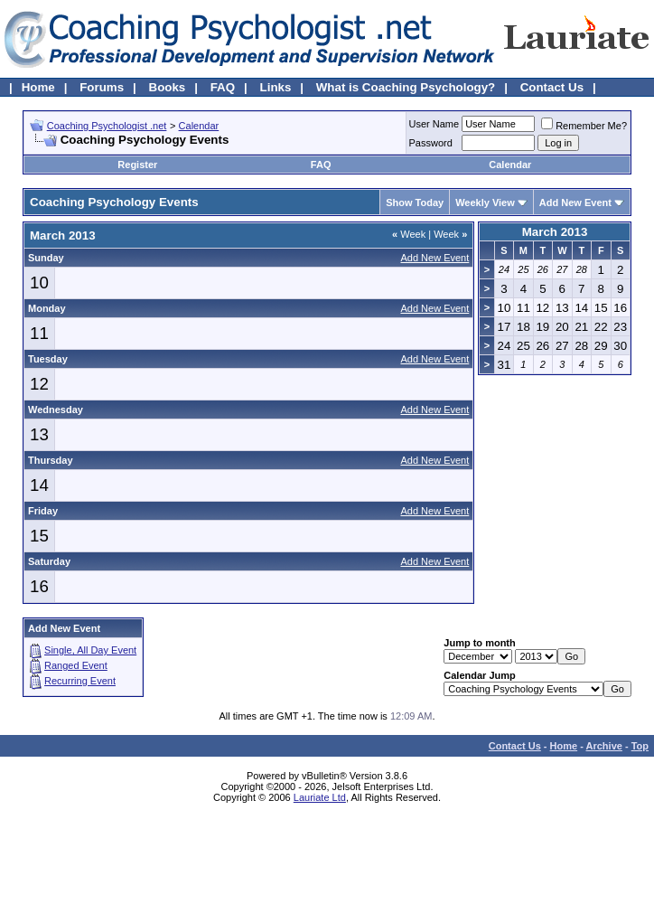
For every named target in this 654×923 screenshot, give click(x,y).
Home (38, 87)
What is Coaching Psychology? (405, 87)
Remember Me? (584, 125)
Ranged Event (75, 665)
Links (276, 87)
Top (640, 745)
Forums (101, 87)
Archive (604, 745)
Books (167, 87)
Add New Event (575, 202)
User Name (434, 123)
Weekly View (485, 202)
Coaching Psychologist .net (107, 125)
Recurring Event (80, 680)
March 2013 (555, 232)
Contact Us (552, 87)
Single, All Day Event (90, 650)
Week (408, 234)
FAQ (222, 87)
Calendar (199, 125)
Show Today (415, 202)
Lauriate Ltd (320, 797)
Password (431, 142)
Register (137, 164)
